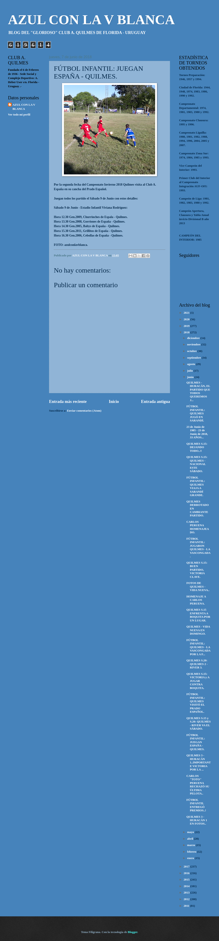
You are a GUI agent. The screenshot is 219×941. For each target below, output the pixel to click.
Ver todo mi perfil (19, 114)
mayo (191, 832)
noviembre (194, 344)
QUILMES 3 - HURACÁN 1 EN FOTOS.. (196, 820)
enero (191, 858)
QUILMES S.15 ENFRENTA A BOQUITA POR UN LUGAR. (198, 615)
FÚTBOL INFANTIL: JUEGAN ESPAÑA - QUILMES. (195, 742)
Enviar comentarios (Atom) (84, 410)
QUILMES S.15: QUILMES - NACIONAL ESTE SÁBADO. (196, 464)
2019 (187, 326)
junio (190, 377)
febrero (192, 851)
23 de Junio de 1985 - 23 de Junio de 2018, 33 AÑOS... (197, 432)
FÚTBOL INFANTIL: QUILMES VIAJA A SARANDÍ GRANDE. (195, 486)
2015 (187, 879)
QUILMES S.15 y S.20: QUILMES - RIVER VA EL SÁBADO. (198, 723)
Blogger (132, 932)
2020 (187, 319)
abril (190, 838)
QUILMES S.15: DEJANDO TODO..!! (196, 447)
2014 (187, 886)
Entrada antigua (155, 401)
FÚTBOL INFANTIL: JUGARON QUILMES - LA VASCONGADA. (198, 547)
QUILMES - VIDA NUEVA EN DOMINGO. (198, 630)
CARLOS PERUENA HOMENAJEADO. (197, 527)
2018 (187, 332)
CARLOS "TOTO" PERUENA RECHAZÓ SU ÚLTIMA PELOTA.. (197, 784)
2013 (187, 892)
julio (190, 370)
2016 (187, 873)
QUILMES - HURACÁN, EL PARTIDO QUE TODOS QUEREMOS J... (198, 391)
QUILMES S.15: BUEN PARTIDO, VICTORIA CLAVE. (196, 569)
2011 (187, 905)
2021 (187, 312)
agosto (191, 364)
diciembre (193, 338)
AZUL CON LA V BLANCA (91, 19)
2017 (187, 866)
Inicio (114, 401)
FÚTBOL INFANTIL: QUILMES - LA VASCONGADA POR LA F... (198, 647)
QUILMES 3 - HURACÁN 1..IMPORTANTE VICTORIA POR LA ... (198, 762)
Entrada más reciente (68, 401)
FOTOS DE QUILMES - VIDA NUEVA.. (197, 586)
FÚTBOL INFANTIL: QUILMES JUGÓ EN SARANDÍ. (195, 413)
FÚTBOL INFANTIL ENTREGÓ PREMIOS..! (196, 805)
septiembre (194, 357)
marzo (191, 845)
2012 (187, 899)
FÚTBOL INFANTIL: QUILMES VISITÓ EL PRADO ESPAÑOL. (195, 703)
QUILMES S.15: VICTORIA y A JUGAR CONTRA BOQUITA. (197, 681)
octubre (192, 351)
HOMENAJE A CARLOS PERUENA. (196, 600)
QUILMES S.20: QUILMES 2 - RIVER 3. (197, 664)
